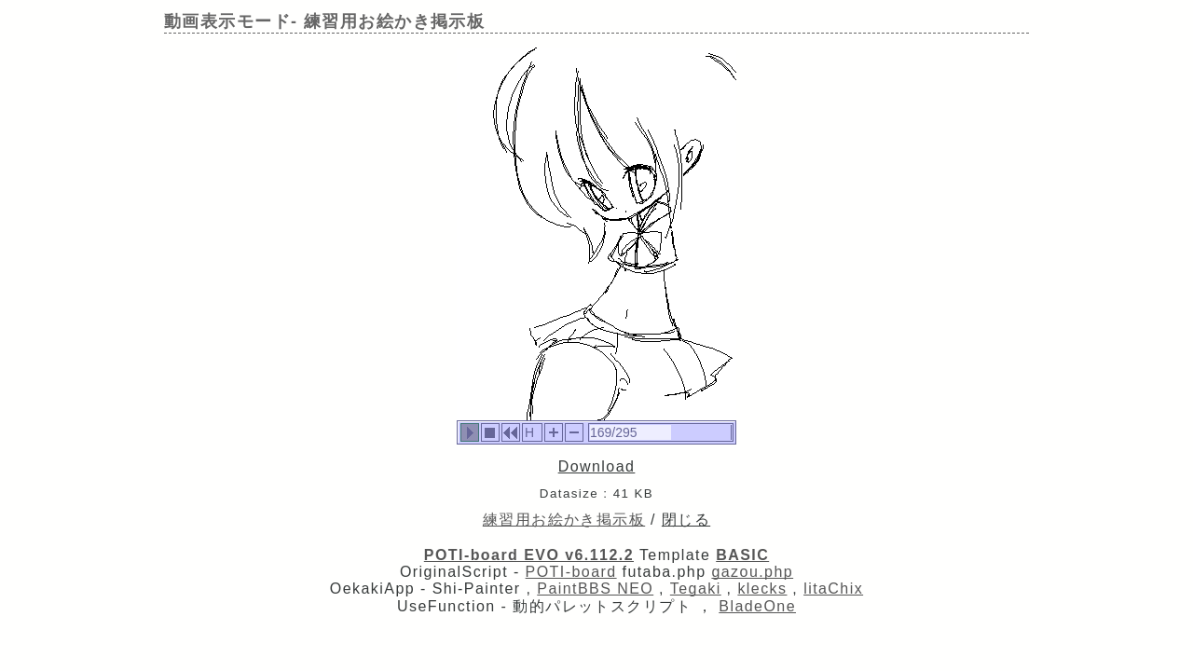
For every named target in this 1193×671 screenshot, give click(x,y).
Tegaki (695, 588)
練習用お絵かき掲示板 (564, 519)
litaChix (833, 588)
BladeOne (757, 606)
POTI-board (571, 572)
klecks (762, 588)
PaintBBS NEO (595, 588)
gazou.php (752, 572)
